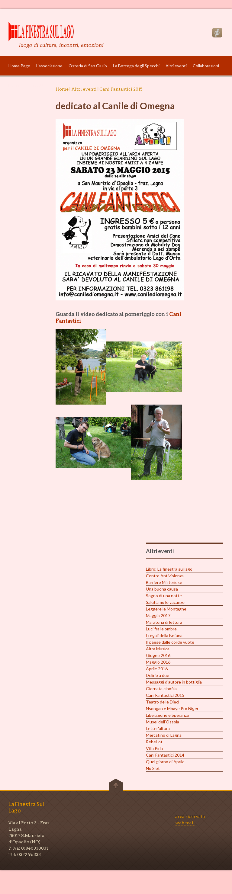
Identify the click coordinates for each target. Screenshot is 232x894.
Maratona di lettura (164, 622)
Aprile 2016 (157, 668)
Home (62, 89)
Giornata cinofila (161, 688)
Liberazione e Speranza (167, 715)
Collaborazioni (206, 65)
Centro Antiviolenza (165, 575)
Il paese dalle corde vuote (170, 642)
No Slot (153, 768)
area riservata (190, 816)
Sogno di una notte (164, 595)
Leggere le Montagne (166, 608)
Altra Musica (157, 648)
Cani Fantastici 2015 (165, 695)
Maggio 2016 (158, 662)
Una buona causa (162, 588)
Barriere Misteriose (164, 582)
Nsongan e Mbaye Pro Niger (172, 708)
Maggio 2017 (158, 615)
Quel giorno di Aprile (165, 761)
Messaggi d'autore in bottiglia (174, 681)
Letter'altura (158, 728)
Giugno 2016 (158, 655)
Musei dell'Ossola (162, 721)
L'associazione (49, 65)
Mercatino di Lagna (164, 735)
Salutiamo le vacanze (165, 602)
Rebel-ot (154, 741)
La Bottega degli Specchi (136, 65)
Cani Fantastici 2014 (165, 755)
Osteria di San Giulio (88, 65)
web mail (185, 822)
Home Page (19, 65)
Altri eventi (176, 65)
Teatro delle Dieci (162, 701)
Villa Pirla (154, 748)
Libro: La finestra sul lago (169, 569)
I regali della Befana (164, 635)
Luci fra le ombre (161, 628)
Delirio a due (157, 675)
